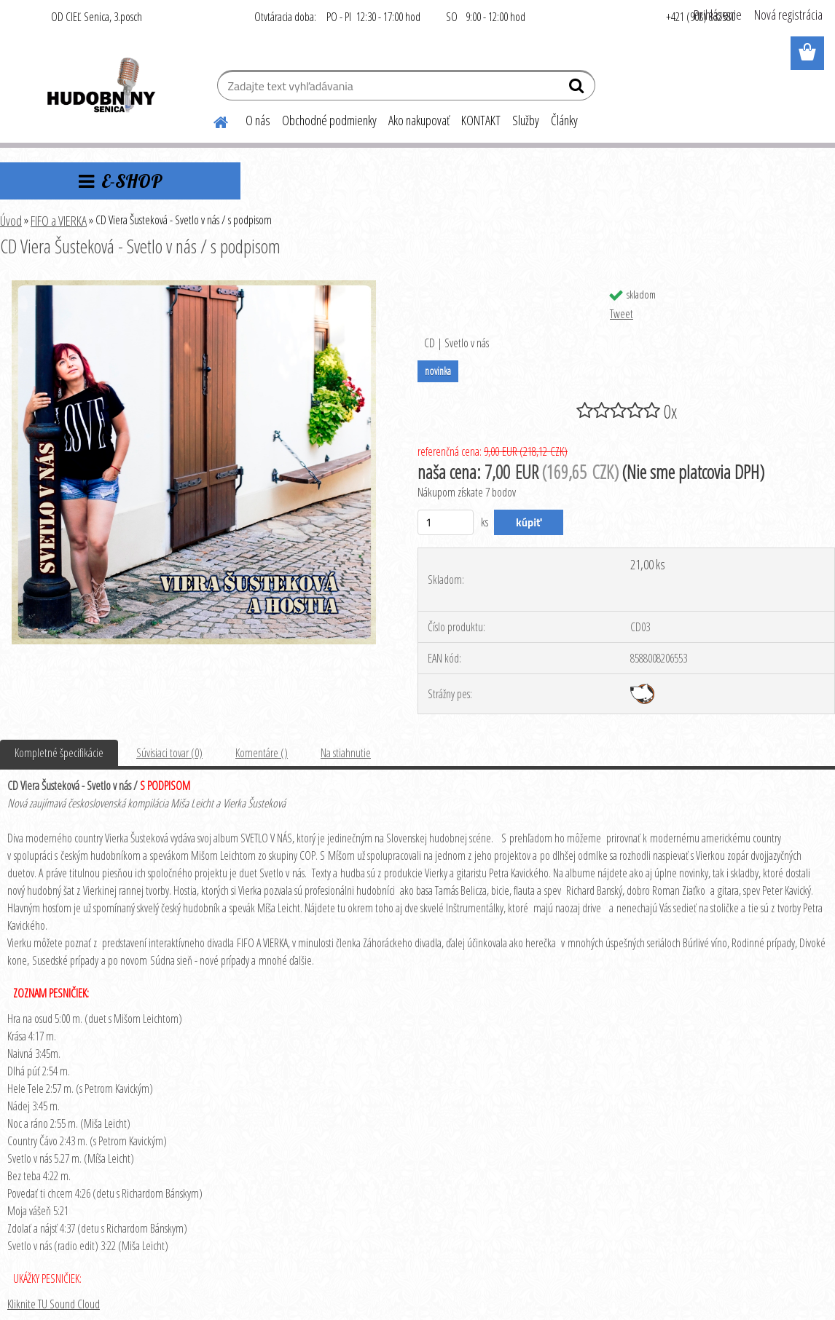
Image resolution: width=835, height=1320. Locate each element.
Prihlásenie (718, 14)
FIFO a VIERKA (59, 220)
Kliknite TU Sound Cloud (53, 1304)
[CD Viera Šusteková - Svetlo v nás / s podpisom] (194, 286)
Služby (525, 120)
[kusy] (446, 522)
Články (564, 120)
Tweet (621, 314)
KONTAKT (481, 120)
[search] (578, 89)
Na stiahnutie (346, 753)
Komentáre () (261, 753)
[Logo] (100, 87)
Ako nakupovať (419, 120)
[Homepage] (212, 120)
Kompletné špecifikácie (59, 753)
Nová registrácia (788, 14)
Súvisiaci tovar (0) (169, 753)
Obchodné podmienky (329, 120)
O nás (258, 120)
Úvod (11, 220)
